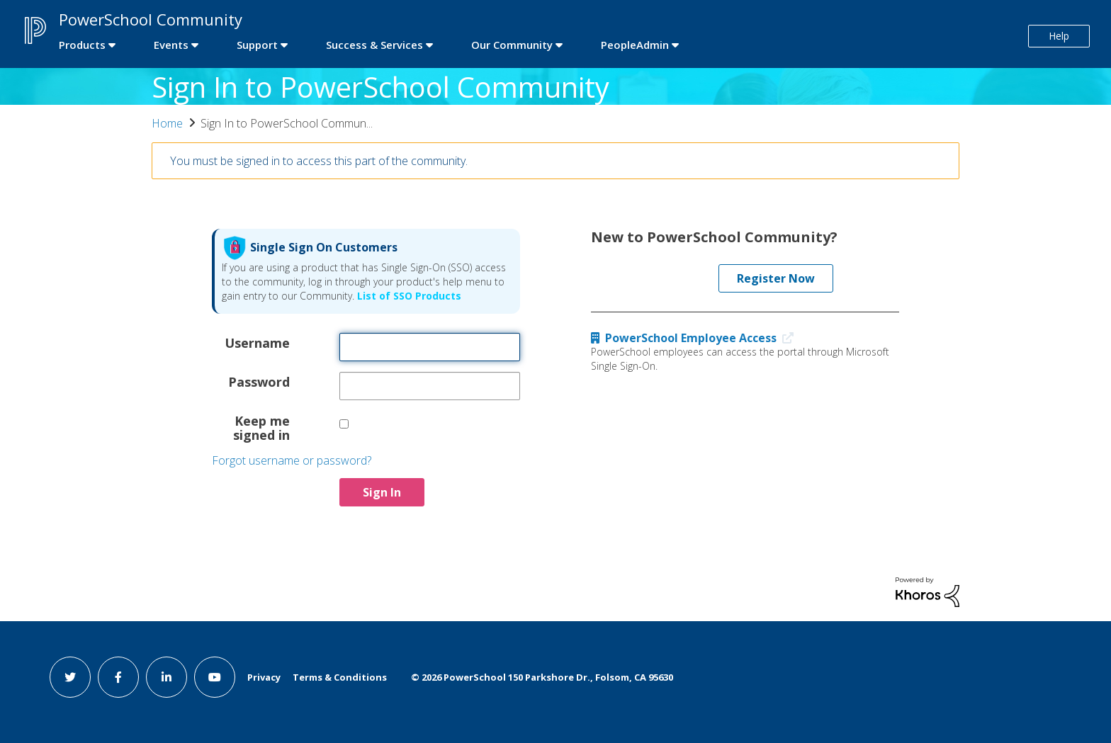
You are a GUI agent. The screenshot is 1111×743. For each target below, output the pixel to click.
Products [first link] (82, 45)
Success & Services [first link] (374, 45)
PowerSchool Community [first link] (150, 19)
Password (259, 381)
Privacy (264, 677)
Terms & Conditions (340, 677)
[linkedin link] (166, 677)
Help (1059, 35)
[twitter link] (70, 677)
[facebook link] (118, 677)
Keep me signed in (261, 427)
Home (167, 123)
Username (257, 342)
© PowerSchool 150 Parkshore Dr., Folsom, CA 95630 (542, 677)
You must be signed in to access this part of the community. (319, 161)
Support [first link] (257, 45)
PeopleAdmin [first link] (635, 45)
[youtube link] (214, 677)
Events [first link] (171, 45)
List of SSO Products (407, 295)
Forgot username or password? (291, 460)
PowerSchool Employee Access (695, 338)
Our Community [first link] (512, 45)
